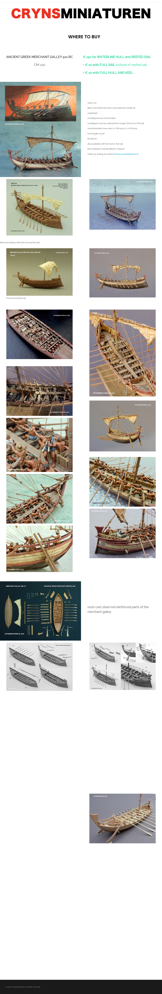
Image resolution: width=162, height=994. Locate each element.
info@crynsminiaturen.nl (126, 154)
